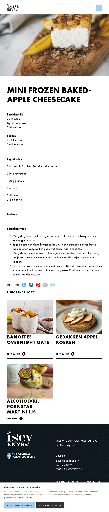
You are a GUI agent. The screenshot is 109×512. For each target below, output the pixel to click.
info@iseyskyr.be (65, 445)
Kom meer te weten (26, 498)
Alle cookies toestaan (19, 505)
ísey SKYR (13, 7)
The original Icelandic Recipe (21, 456)
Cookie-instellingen (50, 505)
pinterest (38, 284)
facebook (31, 284)
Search (91, 8)
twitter (24, 284)
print (52, 284)
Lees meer (13, 354)
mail (45, 284)
